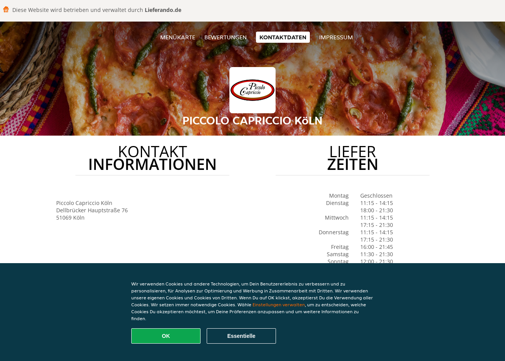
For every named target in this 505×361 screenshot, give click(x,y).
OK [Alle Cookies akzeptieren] (166, 336)
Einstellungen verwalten (278, 304)
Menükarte (177, 37)
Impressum (336, 37)
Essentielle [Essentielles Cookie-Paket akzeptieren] (241, 336)
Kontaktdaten (282, 37)
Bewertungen (225, 37)
